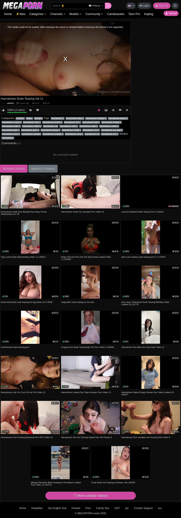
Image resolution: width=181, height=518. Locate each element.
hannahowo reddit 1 (71, 130)
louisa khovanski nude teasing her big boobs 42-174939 (26, 302)
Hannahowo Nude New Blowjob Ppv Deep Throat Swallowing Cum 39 (23, 213)
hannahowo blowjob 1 (96, 118)
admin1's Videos (43, 168)
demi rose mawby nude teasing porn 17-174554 (143, 257)
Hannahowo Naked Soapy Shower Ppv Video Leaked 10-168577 (147, 393)
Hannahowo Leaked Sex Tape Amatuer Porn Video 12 (86, 392)
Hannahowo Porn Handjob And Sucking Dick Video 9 (145, 437)
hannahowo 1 (57, 118)
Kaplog (148, 14)
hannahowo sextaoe (31, 134)
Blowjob (38, 118)
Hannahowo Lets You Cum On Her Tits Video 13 (23, 392)
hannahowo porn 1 (30, 130)
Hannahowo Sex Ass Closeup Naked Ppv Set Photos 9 (86, 437)
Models (75, 14)
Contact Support (143, 508)
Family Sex (102, 508)
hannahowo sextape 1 (53, 134)
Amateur (20, 118)
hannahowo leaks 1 (11, 126)
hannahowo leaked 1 (111, 122)
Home (8, 14)
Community (94, 14)
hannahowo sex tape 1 (111, 130)
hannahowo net (50, 126)
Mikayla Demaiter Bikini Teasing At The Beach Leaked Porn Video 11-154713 (56, 483)
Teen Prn (134, 14)
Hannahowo (7, 138)
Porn (88, 508)
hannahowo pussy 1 (50, 130)
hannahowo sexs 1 (11, 134)
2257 (117, 508)
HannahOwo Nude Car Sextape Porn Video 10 (82, 212)
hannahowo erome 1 (11, 122)
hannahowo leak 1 (91, 122)
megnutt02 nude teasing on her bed (77, 302)
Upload (171, 13)
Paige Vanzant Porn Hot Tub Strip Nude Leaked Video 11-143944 (86, 258)
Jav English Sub (57, 508)
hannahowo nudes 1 (109, 126)
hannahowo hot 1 (72, 122)
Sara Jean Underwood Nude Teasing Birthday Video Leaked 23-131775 (145, 303)
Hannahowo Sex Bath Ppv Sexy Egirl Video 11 (142, 347)
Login (144, 5)
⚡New (20, 14)
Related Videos (14, 168)
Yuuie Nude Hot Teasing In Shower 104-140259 (113, 482)
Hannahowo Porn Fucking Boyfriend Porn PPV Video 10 (27, 437)
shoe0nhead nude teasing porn (15, 347)
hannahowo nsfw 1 (68, 126)
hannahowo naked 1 (31, 126)
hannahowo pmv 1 (10, 130)
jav (127, 508)
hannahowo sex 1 (91, 130)
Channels (57, 14)
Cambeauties (115, 14)
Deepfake (37, 508)
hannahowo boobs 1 (118, 118)
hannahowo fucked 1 (52, 122)
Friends (76, 508)
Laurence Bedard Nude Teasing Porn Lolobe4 (142, 212)
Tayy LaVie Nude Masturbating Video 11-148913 (23, 257)
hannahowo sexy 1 (74, 134)
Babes (29, 118)
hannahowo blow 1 (75, 118)
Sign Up (161, 5)
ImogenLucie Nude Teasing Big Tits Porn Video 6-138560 (87, 347)
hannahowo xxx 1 (110, 134)
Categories (37, 14)
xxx (160, 508)
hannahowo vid (92, 134)
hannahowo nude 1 (88, 126)
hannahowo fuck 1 (32, 122)
